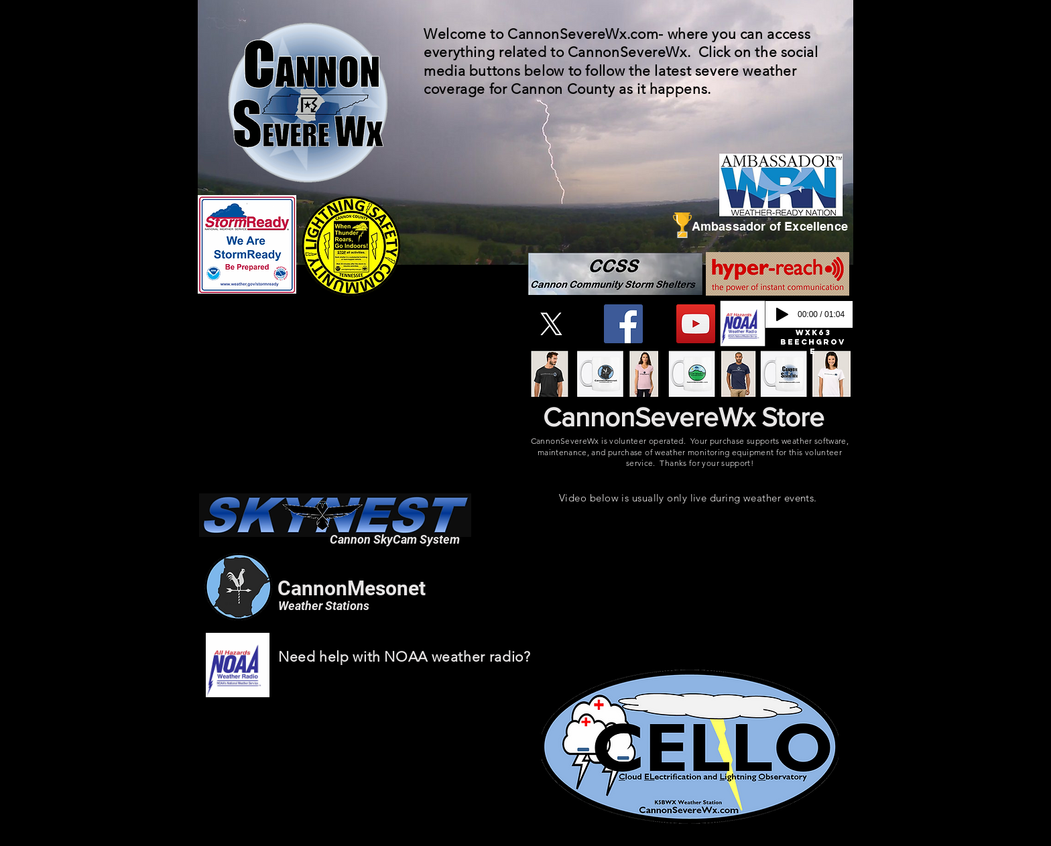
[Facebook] (623, 323)
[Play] (782, 314)
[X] (551, 323)
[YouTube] (695, 323)
